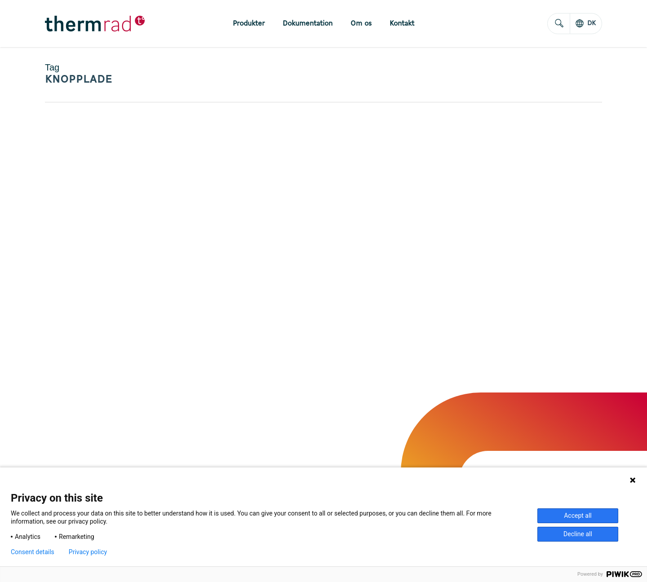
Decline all (577, 534)
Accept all (578, 515)
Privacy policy (88, 552)
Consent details (32, 552)
